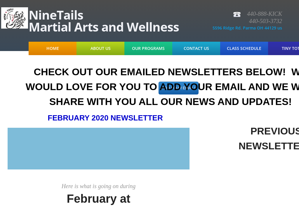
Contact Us (196, 48)
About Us (101, 48)
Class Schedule (244, 48)
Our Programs (148, 48)
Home (52, 48)
